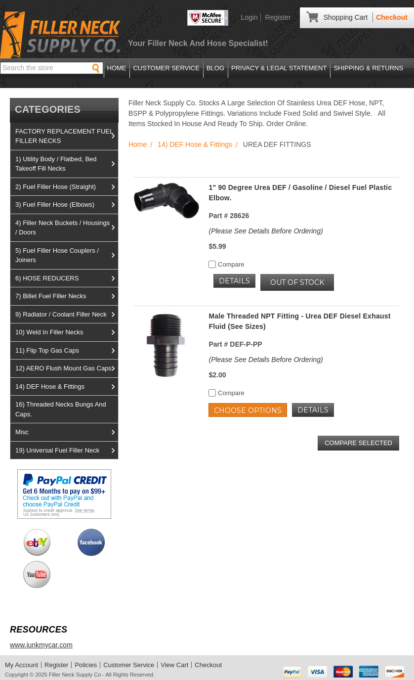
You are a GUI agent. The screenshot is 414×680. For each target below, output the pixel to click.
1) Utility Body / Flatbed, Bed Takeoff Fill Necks (66, 164)
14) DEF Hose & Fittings (66, 387)
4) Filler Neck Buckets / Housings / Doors (66, 227)
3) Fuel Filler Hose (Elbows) (66, 205)
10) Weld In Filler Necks (66, 332)
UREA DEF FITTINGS (277, 144)
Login (249, 17)
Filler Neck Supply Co (75, 675)
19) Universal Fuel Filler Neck (66, 450)
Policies (86, 665)
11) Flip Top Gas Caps (66, 351)
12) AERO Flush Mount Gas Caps (66, 368)
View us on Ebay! (36, 542)
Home (116, 68)
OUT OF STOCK (297, 282)
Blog (215, 68)
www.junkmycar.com (41, 645)
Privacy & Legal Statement (279, 68)
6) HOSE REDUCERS (66, 278)
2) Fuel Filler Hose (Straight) (66, 187)
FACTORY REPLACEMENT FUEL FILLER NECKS (66, 136)
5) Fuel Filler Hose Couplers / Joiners (66, 255)
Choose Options (248, 410)
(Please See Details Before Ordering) (265, 231)
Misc (66, 432)
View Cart (174, 665)
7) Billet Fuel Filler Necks (66, 296)
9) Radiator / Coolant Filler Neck (66, 314)
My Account (21, 665)
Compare (226, 264)
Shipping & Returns (368, 68)
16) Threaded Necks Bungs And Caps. (60, 409)
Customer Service (166, 68)
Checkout (392, 17)
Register (278, 17)
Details (234, 280)
